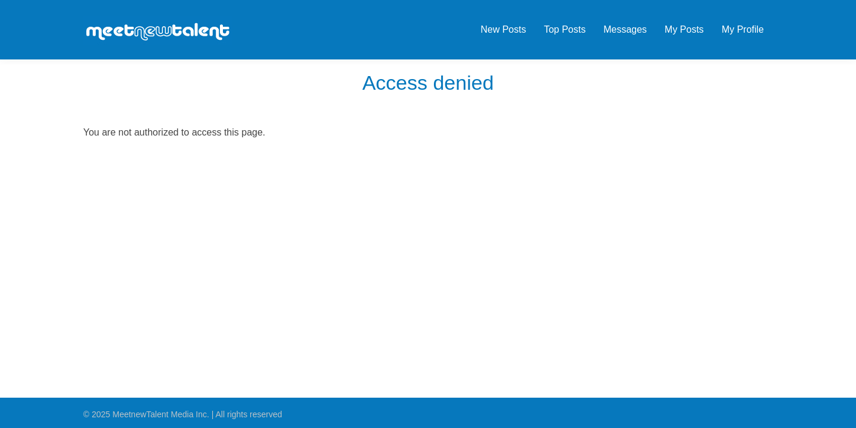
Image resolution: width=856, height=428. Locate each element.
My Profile (743, 29)
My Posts (684, 29)
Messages (625, 29)
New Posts (502, 29)
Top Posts (565, 29)
